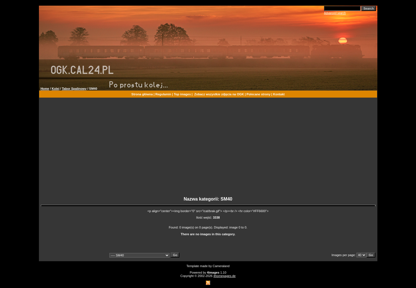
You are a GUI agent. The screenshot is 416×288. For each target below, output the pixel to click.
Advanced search (335, 13)
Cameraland (221, 266)
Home (45, 88)
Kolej (55, 88)
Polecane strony (258, 94)
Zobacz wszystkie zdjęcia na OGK (219, 94)
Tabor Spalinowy (74, 88)
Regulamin (163, 94)
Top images (182, 94)
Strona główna (142, 94)
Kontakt (279, 94)
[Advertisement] (208, 149)
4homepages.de (224, 276)
